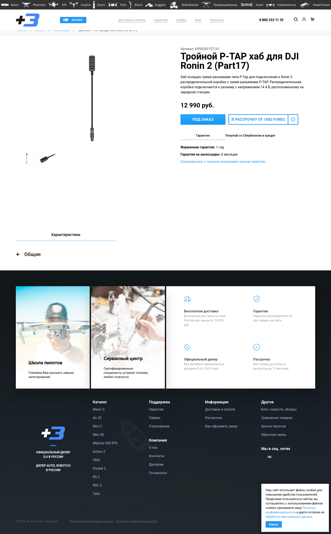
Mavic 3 (99, 409)
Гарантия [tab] (203, 135)
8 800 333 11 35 (271, 20)
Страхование (159, 426)
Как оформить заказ (221, 426)
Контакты (217, 20)
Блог (198, 20)
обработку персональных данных (289, 516)
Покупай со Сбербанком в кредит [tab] (247, 135)
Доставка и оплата (131, 20)
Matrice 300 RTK (105, 443)
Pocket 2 (99, 468)
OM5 (96, 460)
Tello (96, 494)
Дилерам (156, 464)
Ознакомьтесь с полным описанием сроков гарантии (222, 162)
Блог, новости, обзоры (279, 409)
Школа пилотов (273, 426)
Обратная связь (273, 435)
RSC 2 (97, 485)
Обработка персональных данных (91, 521)
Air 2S (97, 418)
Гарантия (161, 20)
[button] (10, 4)
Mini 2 (97, 426)
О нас (153, 448)
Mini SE (98, 435)
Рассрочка (213, 418)
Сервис (181, 20)
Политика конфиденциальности (136, 521)
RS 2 (96, 477)
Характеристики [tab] (65, 234)
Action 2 (99, 452)
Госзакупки (158, 473)
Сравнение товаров (276, 418)
